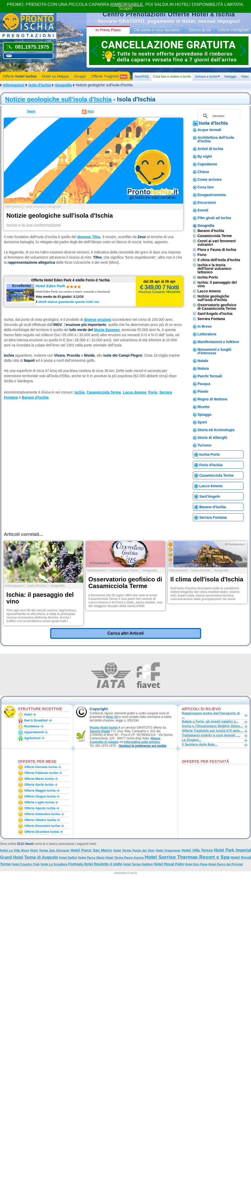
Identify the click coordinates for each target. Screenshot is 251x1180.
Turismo (204, 445)
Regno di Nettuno (212, 399)
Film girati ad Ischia (214, 218)
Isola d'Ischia (39, 85)
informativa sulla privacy (142, 742)
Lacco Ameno (134, 392)
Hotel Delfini (68, 857)
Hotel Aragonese (168, 850)
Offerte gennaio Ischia (40, 767)
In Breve (204, 326)
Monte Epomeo (107, 330)
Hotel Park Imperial (232, 850)
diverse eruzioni (97, 319)
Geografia (63, 85)
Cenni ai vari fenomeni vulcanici (216, 243)
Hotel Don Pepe (196, 864)
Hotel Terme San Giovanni (49, 850)
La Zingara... (192, 740)
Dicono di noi (200, 30)
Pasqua (203, 384)
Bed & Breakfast (36, 720)
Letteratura (206, 334)
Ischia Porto (207, 277)
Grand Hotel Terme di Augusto (29, 857)
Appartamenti (34, 732)
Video (245, 76)
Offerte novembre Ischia (42, 826)
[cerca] (218, 116)
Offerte (19, 76)
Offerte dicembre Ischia (41, 832)
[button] (143, 746)
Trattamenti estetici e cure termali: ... (211, 735)
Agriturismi (32, 738)
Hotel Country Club (25, 864)
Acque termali (209, 130)
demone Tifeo (88, 237)
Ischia (79, 392)
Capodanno (207, 164)
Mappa (155, 738)
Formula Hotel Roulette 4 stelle (95, 864)
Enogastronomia (211, 195)
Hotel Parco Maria (91, 857)
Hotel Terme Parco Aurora (125, 857)
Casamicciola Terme (104, 392)
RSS (91, 111)
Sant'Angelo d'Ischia (215, 314)
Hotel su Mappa (55, 76)
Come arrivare (209, 179)
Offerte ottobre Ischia (40, 820)
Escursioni (206, 202)
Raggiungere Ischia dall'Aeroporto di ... (211, 715)
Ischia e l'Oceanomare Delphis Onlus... (212, 726)
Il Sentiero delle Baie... (199, 744)
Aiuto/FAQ (142, 76)
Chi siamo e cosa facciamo (157, 30)
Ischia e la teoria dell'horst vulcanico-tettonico (214, 268)
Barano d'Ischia (210, 231)
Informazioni (13, 85)
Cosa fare (205, 187)
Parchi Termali (209, 376)
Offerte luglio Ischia (39, 802)
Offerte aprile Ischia (39, 784)
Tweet (31, 111)
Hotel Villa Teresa (197, 850)
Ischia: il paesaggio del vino (217, 284)
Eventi (202, 210)
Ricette (203, 407)
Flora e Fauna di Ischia (216, 250)
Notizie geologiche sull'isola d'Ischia (58, 99)
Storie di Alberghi (212, 437)
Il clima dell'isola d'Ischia (218, 260)
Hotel (28, 714)
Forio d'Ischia (210, 465)
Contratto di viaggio (104, 742)
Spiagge (204, 414)
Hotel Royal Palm (169, 864)
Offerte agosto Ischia (39, 808)
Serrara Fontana (211, 319)
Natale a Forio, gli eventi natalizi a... (210, 721)
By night (204, 156)
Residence (31, 726)
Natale (202, 361)
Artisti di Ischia (210, 149)
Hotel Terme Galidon (138, 864)
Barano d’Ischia (35, 397)
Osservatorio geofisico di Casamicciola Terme (216, 307)
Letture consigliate (233, 30)
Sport (202, 422)
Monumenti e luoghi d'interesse (214, 351)
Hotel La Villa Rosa (14, 850)
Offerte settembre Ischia (42, 814)
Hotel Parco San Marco (91, 850)
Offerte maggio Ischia (40, 790)
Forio (152, 392)
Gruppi (80, 76)
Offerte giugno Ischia (40, 796)
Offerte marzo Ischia (39, 779)
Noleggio (230, 76)
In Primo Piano (108, 30)
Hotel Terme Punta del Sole (133, 850)
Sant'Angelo (209, 496)
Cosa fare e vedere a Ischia (172, 76)
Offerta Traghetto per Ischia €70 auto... (212, 730)
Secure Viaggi (100, 731)
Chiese (203, 172)
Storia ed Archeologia (215, 430)
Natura (203, 368)
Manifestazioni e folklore (218, 342)
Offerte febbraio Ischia (41, 773)
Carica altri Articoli (125, 633)
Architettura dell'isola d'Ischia (215, 139)
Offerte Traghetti (109, 76)
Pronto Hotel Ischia (104, 727)
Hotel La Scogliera (53, 864)
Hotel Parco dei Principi (225, 864)
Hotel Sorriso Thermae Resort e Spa (187, 857)
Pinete (202, 391)
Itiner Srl (112, 717)
